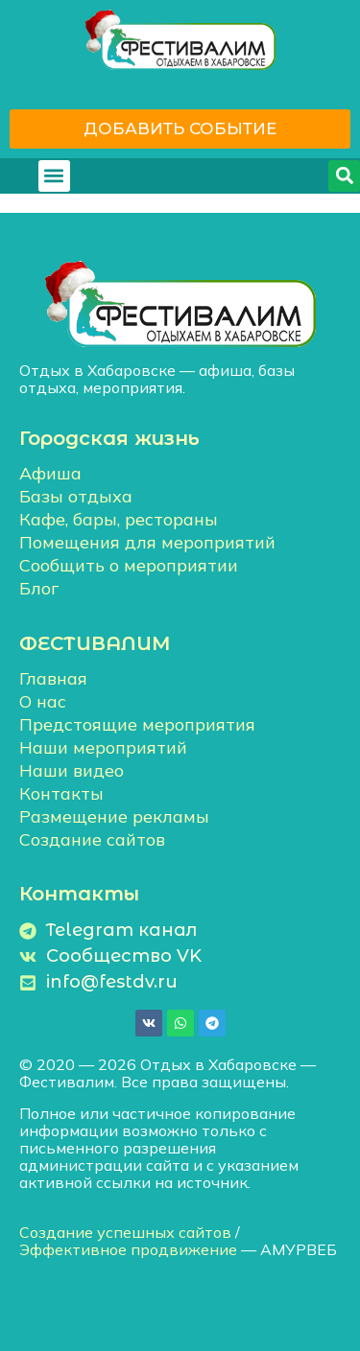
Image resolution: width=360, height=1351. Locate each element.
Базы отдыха (75, 496)
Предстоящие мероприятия (137, 724)
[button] (54, 176)
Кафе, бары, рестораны (118, 519)
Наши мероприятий (103, 747)
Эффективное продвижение (128, 1249)
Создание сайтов (92, 839)
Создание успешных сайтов (125, 1232)
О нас (42, 701)
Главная (53, 678)
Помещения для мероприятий (147, 542)
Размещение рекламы (114, 816)
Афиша (50, 473)
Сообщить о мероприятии (128, 565)
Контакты (61, 793)
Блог (39, 588)
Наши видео (71, 770)
